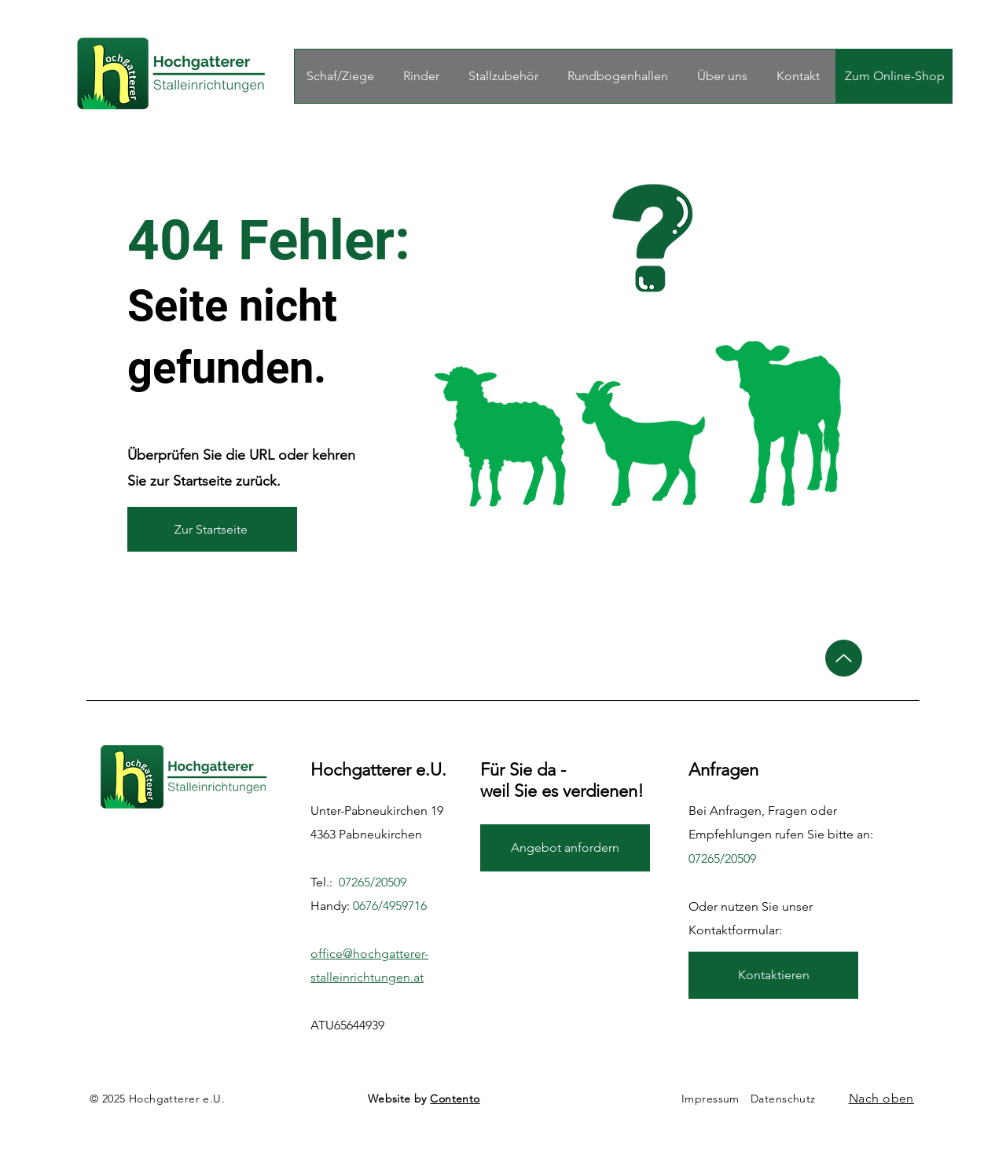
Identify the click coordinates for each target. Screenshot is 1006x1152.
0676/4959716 (390, 905)
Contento (454, 1098)
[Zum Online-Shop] (894, 76)
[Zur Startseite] (212, 529)
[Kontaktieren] (773, 975)
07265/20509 (372, 882)
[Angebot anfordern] (565, 847)
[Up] (843, 658)
